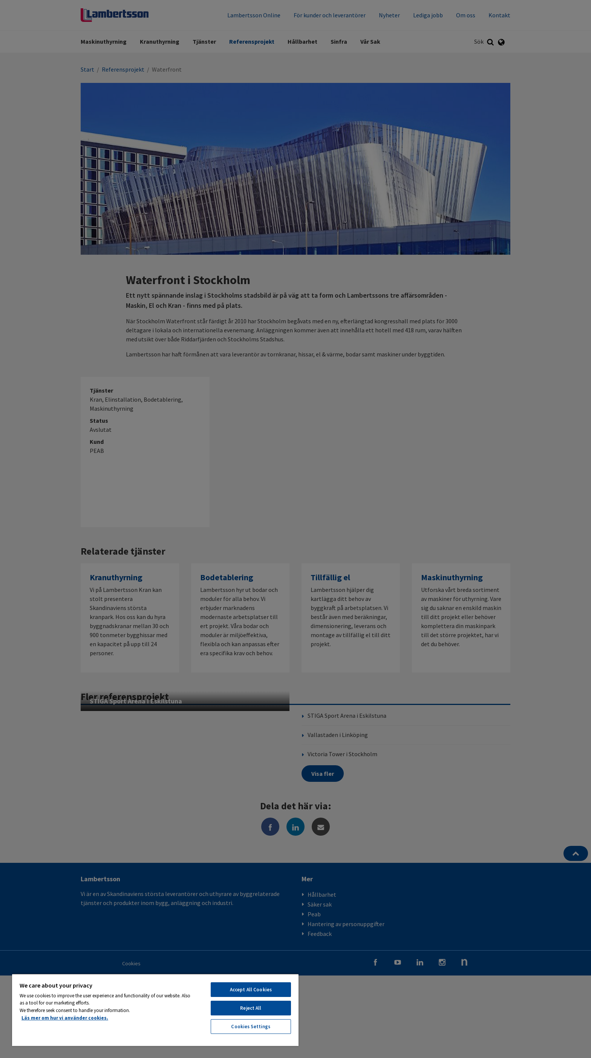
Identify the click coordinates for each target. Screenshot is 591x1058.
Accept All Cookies (251, 989)
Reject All (250, 1008)
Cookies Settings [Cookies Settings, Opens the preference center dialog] (250, 1026)
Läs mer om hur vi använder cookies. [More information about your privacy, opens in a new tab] (64, 1018)
